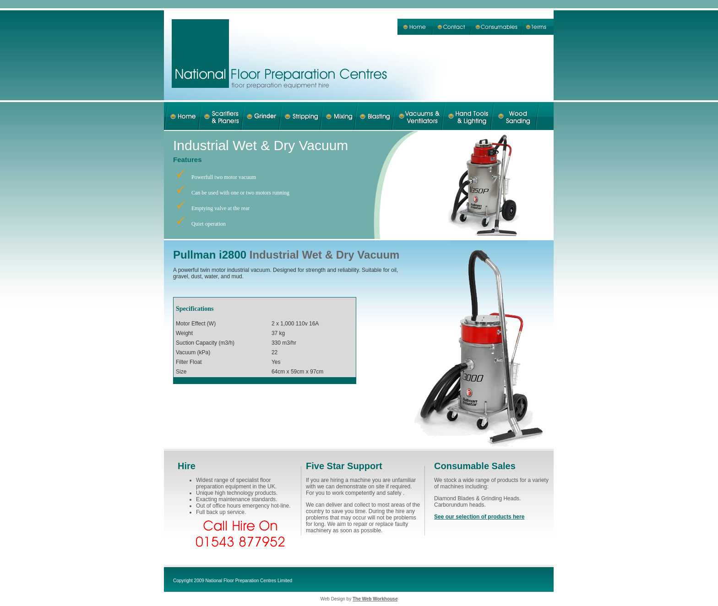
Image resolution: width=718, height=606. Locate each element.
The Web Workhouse (375, 598)
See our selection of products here (479, 517)
